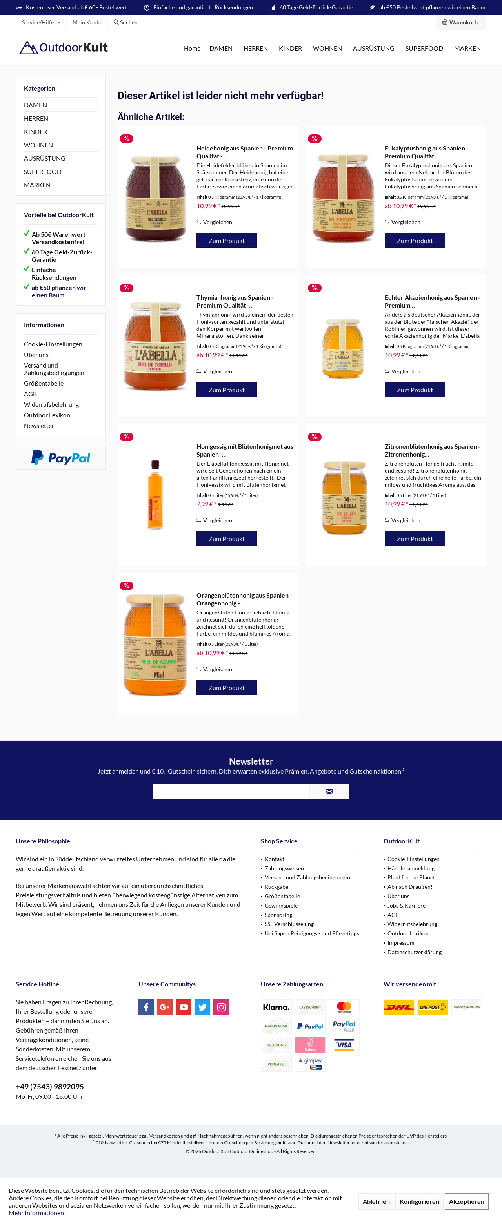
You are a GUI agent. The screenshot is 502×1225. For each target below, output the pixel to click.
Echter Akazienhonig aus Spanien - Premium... (432, 301)
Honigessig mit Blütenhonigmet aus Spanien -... (244, 450)
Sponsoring (278, 915)
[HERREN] (255, 48)
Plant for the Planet (411, 877)
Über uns (36, 354)
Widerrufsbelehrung (51, 404)
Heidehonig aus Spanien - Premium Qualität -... (244, 151)
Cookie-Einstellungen (53, 344)
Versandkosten (164, 1136)
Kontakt (274, 858)
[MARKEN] (467, 48)
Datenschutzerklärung (414, 952)
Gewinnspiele (281, 905)
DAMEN (35, 105)
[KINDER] (290, 48)
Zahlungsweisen (284, 868)
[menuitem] (461, 22)
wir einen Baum (466, 7)
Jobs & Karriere (406, 905)
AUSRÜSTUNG (44, 158)
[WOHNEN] (327, 48)
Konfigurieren (419, 1201)
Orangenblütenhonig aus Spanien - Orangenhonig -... (244, 599)
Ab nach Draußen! (410, 886)
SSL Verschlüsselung (289, 924)
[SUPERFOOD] (424, 48)
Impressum (401, 942)
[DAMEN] (221, 48)
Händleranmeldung (411, 868)
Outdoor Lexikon (47, 415)
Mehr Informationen (36, 1212)
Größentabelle (44, 383)
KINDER (35, 131)
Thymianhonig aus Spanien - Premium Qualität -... (235, 301)
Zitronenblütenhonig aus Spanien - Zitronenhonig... (432, 450)
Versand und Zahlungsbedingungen (54, 368)
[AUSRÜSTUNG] (373, 48)
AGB (30, 393)
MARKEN (37, 184)
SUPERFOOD (43, 171)
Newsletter (39, 425)
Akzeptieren (466, 1201)
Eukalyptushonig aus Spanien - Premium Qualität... (427, 151)
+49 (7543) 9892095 (50, 1086)
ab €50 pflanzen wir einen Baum (59, 291)
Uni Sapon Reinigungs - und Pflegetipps (312, 933)
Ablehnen (376, 1201)
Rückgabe (276, 886)
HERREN (36, 118)
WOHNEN (38, 145)
